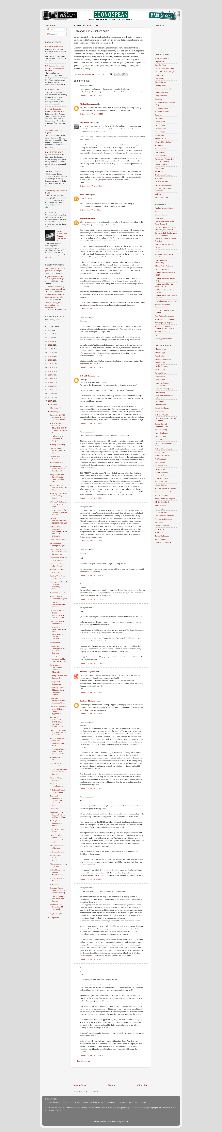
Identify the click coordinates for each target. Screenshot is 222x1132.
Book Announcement (58, 540)
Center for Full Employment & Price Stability (166, 234)
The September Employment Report (56, 823)
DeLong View (160, 85)
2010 (50, 390)
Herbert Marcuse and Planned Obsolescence (62, 236)
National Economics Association (162, 305)
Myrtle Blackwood (87, 122)
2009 (50, 393)
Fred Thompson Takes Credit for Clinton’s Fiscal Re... (58, 512)
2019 (50, 356)
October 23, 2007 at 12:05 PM (91, 663)
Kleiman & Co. (161, 138)
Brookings (159, 218)
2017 (50, 364)
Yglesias (158, 194)
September (54, 914)
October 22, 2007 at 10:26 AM (91, 309)
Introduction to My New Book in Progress (57, 438)
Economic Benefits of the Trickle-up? (58, 559)
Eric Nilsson (159, 411)
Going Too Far (50, 212)
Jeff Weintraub (160, 459)
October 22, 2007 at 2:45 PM (91, 498)
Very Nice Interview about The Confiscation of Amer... (57, 741)
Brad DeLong (160, 376)
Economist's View (162, 111)
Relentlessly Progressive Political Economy (164, 160)
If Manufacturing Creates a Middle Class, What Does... (58, 659)
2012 (50, 382)
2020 (50, 352)
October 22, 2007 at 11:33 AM (91, 367)
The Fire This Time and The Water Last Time (58, 487)
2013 (50, 378)
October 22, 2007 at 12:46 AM (91, 186)
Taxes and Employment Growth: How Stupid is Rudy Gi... (56, 800)
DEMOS (158, 248)
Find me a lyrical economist (56, 764)
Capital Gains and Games (164, 68)
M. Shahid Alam (161, 482)
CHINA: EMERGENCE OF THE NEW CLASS (58, 520)
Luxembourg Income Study (165, 301)
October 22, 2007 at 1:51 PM (91, 423)
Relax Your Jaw (161, 156)
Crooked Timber (161, 75)
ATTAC (158, 211)
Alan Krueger (160, 352)
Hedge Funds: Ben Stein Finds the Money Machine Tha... (57, 478)
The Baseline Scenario (163, 175)
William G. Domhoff (163, 543)
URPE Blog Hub (161, 182)
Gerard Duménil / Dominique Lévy (161, 425)
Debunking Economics (163, 89)
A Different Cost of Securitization (57, 791)
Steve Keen (159, 529)
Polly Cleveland (161, 512)
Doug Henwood (161, 96)
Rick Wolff (159, 522)
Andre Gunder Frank (163, 359)
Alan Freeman (160, 349)
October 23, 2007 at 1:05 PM (91, 692)
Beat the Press (160, 65)
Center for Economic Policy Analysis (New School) (165, 228)
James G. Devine (161, 452)
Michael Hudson (161, 495)
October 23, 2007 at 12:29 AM (91, 575)
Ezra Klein (159, 118)
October (53, 412)
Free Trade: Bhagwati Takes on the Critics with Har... (58, 751)
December (54, 404)
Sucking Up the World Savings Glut (58, 677)
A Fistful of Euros (162, 58)
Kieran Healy (160, 469)
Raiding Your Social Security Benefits (57, 577)
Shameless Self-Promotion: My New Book (57, 907)
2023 (50, 341)
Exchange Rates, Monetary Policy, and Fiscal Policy (57, 890)
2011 (50, 386)
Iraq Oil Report (160, 128)
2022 (50, 345)
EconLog (158, 99)
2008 (50, 397)
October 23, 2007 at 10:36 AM (91, 599)
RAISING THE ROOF (54, 152)
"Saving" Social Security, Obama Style (57, 450)
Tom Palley (159, 178)
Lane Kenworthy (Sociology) (161, 473)
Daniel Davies (160, 82)
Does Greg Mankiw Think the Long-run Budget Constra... (57, 691)
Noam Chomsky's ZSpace (165, 499)
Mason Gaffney (161, 485)
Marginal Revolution (163, 142)
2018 (50, 360)
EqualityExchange (162, 408)
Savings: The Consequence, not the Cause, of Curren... (58, 649)
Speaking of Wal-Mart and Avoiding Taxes (58, 495)
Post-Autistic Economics (164, 316)
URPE (157, 335)
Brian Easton (160, 380)
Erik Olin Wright (161, 415)
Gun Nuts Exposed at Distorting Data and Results (55, 110)
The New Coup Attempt (54, 171)
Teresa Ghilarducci (162, 536)
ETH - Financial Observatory (161, 261)
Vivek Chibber (160, 539)
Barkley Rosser (161, 373)
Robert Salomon (161, 165)
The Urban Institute (162, 332)
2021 (50, 349)
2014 (50, 375)
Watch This (54, 809)
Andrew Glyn (160, 363)
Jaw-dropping (55, 884)
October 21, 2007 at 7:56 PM (91, 95)
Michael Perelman (87, 104)
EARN (157, 251)
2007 (50, 401)
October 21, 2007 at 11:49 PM (91, 114)
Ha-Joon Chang (161, 430)
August (53, 918)
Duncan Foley (160, 405)
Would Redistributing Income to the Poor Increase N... (58, 551)
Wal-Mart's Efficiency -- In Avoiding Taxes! (58, 504)
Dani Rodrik (159, 79)
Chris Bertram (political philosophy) (164, 396)
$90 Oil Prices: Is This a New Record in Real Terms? (58, 468)
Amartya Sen (160, 356)
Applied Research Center (164, 208)
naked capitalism (161, 197)
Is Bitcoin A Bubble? (53, 90)
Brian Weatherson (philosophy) (162, 384)
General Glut (160, 122)
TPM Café (159, 171)
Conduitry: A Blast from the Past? (57, 622)
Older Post (143, 1085)
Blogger (125, 1121)
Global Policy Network (164, 266)
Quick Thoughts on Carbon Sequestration (57, 872)
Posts (50, 29)
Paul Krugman (160, 152)
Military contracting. (58, 444)
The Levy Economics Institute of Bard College (164, 327)
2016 (50, 367)
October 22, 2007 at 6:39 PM (91, 541)
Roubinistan (159, 168)
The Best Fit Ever (57, 462)
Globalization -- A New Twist (57, 457)
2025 (50, 334)
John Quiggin (160, 132)
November (54, 408)
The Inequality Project (163, 323)
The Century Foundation (164, 319)
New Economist (161, 149)
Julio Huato (159, 135)
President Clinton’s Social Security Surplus (57, 898)
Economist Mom (161, 108)
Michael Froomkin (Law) (164, 492)
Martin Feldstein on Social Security (57, 785)
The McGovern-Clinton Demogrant (58, 597)
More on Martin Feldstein (56, 779)
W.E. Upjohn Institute (163, 339)
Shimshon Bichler (162, 526)
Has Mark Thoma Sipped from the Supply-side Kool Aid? (58, 838)
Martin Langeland (87, 672)
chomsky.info (160, 392)
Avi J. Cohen (160, 369)
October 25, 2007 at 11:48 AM (91, 1055)
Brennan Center (161, 215)
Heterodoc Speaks (57, 852)
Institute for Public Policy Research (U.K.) (165, 285)
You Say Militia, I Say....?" (57, 879)
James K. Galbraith (162, 456)
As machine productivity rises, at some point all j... (55, 288)
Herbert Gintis (160, 440)
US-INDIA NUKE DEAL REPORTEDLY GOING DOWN (57, 614)
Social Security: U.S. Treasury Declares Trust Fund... (58, 604)
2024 (50, 338)
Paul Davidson (160, 505)
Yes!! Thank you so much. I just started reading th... (55, 269)
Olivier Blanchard (162, 502)
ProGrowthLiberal (87, 701)
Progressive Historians (163, 519)
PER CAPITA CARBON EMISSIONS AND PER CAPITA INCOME (58, 531)
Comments (52, 34)
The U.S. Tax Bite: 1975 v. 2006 (57, 571)
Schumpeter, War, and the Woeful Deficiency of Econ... (58, 585)
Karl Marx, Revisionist (54, 47)
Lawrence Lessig (161, 478)
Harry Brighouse (161, 433)
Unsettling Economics (163, 185)
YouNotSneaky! (86, 194)
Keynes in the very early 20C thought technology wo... (54, 278)
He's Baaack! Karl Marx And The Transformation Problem (54, 68)
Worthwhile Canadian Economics (163, 189)
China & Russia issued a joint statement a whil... (54, 296)
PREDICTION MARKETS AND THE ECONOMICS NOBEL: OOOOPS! (58, 633)
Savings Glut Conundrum (55, 683)
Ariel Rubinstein (161, 366)
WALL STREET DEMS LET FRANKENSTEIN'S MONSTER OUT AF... (58, 427)
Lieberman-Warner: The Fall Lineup (57, 565)
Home (111, 1085)
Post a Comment (83, 1061)
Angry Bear (159, 62)
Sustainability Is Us (57, 592)
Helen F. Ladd (160, 436)
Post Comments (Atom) (93, 1091)
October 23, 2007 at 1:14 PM (91, 713)
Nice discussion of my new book (58, 865)
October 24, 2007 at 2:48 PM (91, 959)
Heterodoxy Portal (162, 269)
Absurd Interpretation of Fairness (58, 847)
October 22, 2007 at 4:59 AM (91, 210)
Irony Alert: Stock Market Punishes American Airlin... (58, 700)
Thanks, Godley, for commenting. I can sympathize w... (52, 305)
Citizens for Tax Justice (164, 244)
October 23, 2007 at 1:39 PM (91, 788)
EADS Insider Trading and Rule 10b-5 (57, 857)
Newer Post (79, 1085)
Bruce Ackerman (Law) (164, 389)
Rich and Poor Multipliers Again (58, 544)
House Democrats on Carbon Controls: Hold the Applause (58, 814)
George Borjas (160, 125)
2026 (50, 330)
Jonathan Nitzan (161, 466)
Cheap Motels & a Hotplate (165, 72)
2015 (50, 371)
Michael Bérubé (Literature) (165, 488)
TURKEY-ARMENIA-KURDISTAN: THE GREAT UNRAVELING (57, 722)
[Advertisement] (111, 1075)
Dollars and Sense (162, 92)
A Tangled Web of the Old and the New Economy (58, 771)
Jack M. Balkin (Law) (163, 449)
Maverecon (159, 145)
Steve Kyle (159, 532)
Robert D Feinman (87, 218)
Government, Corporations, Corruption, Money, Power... (57, 668)
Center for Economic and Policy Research (164, 223)
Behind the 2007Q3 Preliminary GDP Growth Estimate (57, 417)
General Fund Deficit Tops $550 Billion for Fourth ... (58, 732)
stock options (55, 642)
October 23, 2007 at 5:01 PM (91, 879)
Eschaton (158, 115)
